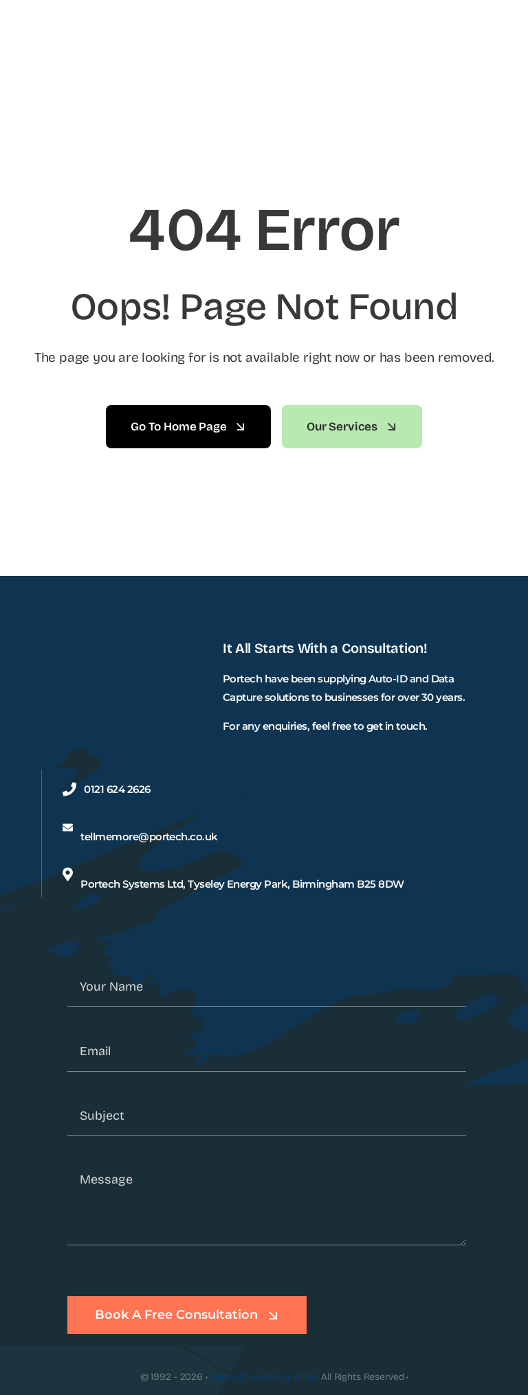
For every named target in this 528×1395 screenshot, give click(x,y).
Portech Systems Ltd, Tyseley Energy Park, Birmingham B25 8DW (242, 883)
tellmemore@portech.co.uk (148, 836)
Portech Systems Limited (264, 1377)
